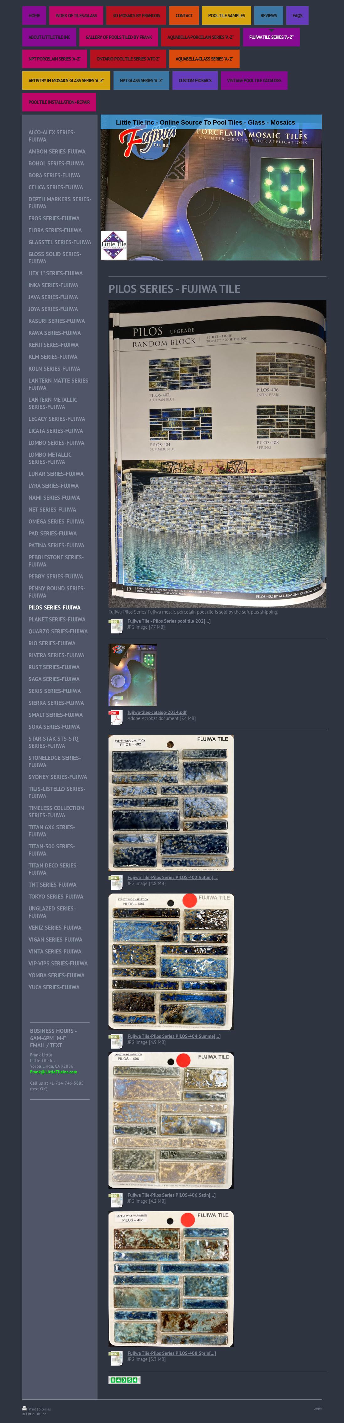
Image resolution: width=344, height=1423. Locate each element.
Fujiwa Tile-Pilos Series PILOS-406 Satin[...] (172, 1195)
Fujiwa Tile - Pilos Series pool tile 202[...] (169, 621)
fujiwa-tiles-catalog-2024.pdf (157, 712)
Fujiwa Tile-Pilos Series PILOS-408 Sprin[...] (172, 1353)
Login (318, 1408)
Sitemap (45, 1409)
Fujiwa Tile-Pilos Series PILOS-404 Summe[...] (174, 1036)
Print (29, 1409)
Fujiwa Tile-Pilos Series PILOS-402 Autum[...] (173, 877)
